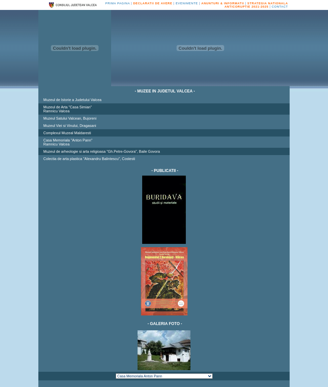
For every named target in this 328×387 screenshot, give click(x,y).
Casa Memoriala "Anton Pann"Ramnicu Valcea (67, 142)
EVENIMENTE (187, 3)
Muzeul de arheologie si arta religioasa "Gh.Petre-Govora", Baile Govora (101, 151)
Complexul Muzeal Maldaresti (67, 133)
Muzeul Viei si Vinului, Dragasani (69, 126)
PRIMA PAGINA (117, 3)
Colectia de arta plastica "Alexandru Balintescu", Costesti (89, 159)
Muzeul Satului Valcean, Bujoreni (70, 118)
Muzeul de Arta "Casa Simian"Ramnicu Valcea (67, 109)
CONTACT (280, 6)
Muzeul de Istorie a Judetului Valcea (72, 100)
